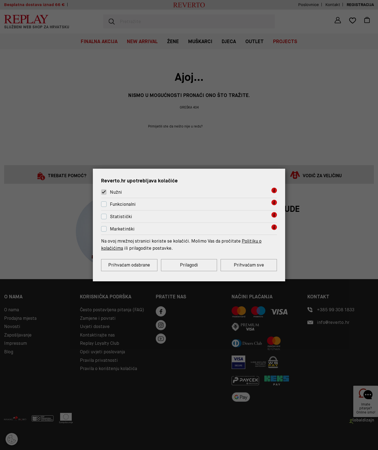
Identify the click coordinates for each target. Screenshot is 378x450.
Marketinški (122, 229)
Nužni (116, 192)
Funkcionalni (123, 204)
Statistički (121, 217)
